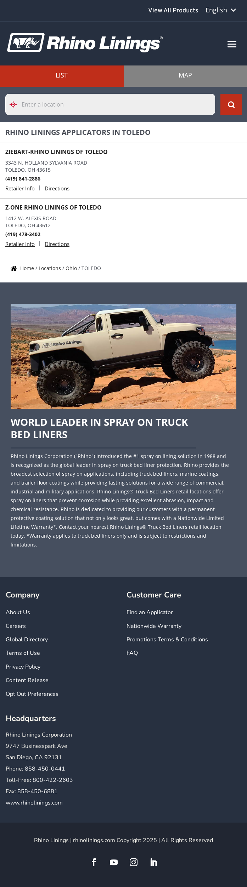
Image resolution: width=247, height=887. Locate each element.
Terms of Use (23, 653)
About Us (18, 612)
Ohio (72, 268)
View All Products (173, 11)
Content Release (27, 680)
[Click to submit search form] (231, 104)
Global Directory (27, 639)
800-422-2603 (53, 780)
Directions (57, 188)
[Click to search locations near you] (16, 104)
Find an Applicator (150, 612)
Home (27, 268)
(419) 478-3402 (22, 234)
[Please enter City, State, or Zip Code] (110, 104)
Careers (16, 626)
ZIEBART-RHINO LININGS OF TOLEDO (56, 151)
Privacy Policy (23, 667)
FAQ (132, 653)
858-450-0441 (45, 769)
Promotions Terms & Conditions (167, 639)
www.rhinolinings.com (34, 803)
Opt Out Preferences (32, 694)
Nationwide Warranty (154, 626)
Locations (50, 268)
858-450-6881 (37, 791)
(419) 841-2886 (22, 178)
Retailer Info (20, 188)
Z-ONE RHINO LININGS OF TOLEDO (53, 207)
